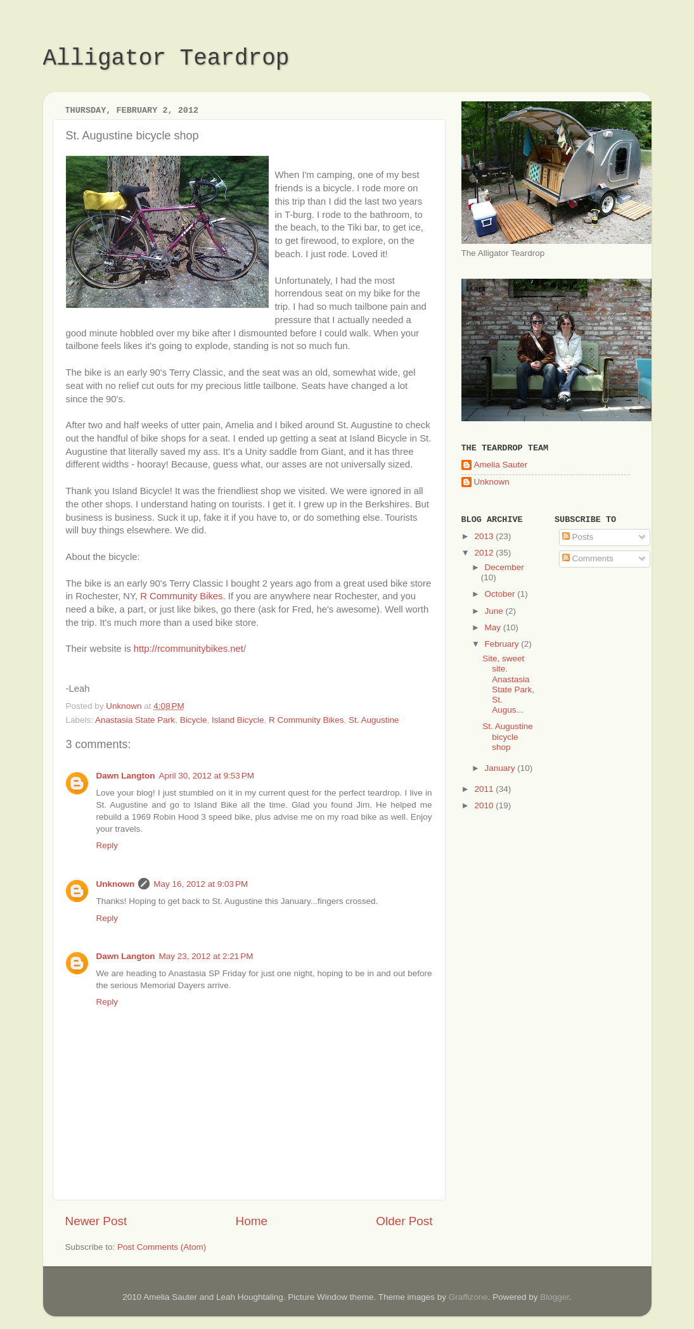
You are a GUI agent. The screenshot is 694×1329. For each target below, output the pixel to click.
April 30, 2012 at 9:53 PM (206, 775)
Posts (578, 537)
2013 (485, 536)
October (501, 594)
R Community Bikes (306, 720)
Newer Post (96, 1221)
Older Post (404, 1221)
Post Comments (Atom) (161, 1247)
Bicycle (193, 720)
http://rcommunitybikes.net (188, 649)
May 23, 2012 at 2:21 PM (206, 956)
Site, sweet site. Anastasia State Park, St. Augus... (508, 684)
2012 (485, 552)
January (501, 768)
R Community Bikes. (182, 596)
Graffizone (468, 1297)
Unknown (115, 884)
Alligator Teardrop (166, 59)
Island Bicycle (238, 720)
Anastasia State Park (135, 720)
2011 (485, 789)
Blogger (554, 1297)
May (494, 627)
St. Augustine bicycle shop (507, 736)
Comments (588, 558)
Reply (107, 845)
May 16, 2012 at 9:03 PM (200, 884)
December (504, 567)
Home (251, 1221)
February (503, 644)
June (495, 611)
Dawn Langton (125, 775)
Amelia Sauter (501, 464)
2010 (485, 805)
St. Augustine (374, 720)
